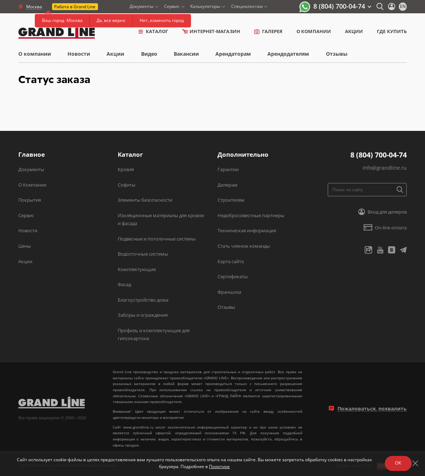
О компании (34, 53)
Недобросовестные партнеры (251, 215)
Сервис (26, 215)
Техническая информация (247, 230)
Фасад (124, 284)
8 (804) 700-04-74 (339, 6)
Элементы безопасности (145, 200)
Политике (219, 466)
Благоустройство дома (143, 300)
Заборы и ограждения (143, 315)
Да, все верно (111, 20)
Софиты (126, 185)
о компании (313, 31)
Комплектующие (137, 269)
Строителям (231, 200)
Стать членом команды (244, 246)
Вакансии (186, 53)
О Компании (32, 185)
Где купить (392, 31)
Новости (78, 53)
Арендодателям (288, 53)
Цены (24, 246)
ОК (398, 462)
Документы (31, 169)
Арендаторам (233, 53)
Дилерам (228, 185)
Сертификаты (233, 276)
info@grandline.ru (385, 167)
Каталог (153, 31)
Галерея (268, 31)
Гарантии (228, 169)
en (403, 6)
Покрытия (29, 200)
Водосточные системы (143, 254)
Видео (149, 53)
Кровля (126, 169)
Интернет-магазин (211, 31)
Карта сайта (231, 261)
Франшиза (229, 292)
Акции (354, 31)
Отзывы (336, 53)
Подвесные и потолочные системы (157, 238)
